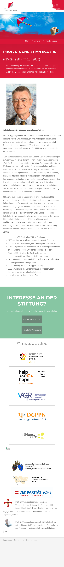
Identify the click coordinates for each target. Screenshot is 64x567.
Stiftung (37, 41)
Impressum (7, 540)
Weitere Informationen (32, 319)
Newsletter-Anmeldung (32, 329)
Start (27, 41)
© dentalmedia (31, 540)
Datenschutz (19, 540)
